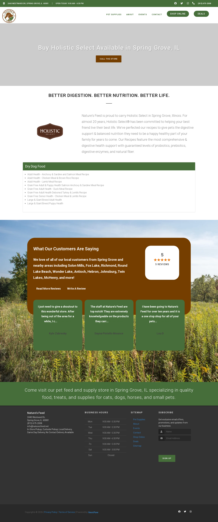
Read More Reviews (48, 288)
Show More (64, 321)
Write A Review (76, 288)
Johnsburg (108, 271)
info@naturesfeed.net (38, 426)
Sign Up (166, 458)
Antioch (80, 271)
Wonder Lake (63, 271)
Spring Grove (107, 260)
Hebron (93, 271)
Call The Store (108, 59)
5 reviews (162, 264)
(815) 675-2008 (34, 423)
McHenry (51, 278)
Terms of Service (67, 512)
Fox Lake (92, 265)
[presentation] (175, 446)
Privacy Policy (50, 512)
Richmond (108, 265)
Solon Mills (76, 265)
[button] (105, 358)
